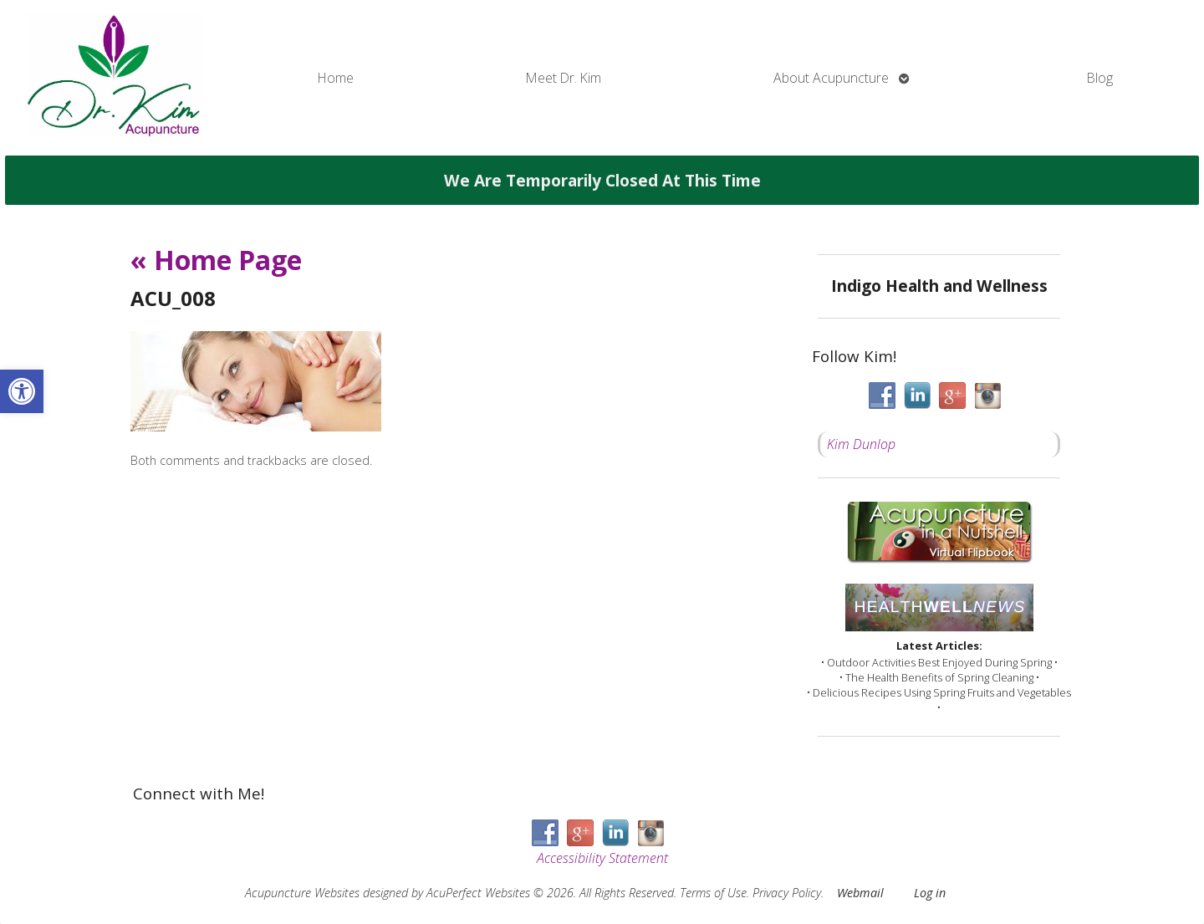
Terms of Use (713, 893)
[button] (21, 391)
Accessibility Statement (602, 858)
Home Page (216, 260)
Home (336, 78)
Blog (1100, 78)
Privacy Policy (786, 893)
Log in (930, 893)
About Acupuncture (831, 78)
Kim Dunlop (861, 444)
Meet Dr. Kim (563, 78)
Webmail (860, 893)
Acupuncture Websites (302, 893)
